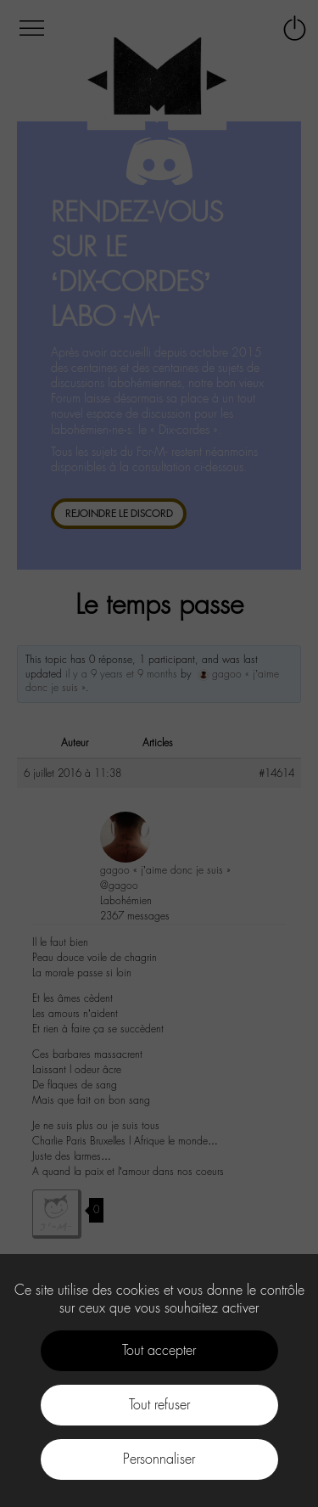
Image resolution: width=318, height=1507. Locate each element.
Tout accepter (159, 1350)
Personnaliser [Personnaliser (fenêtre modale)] (159, 1459)
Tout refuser (159, 1405)
